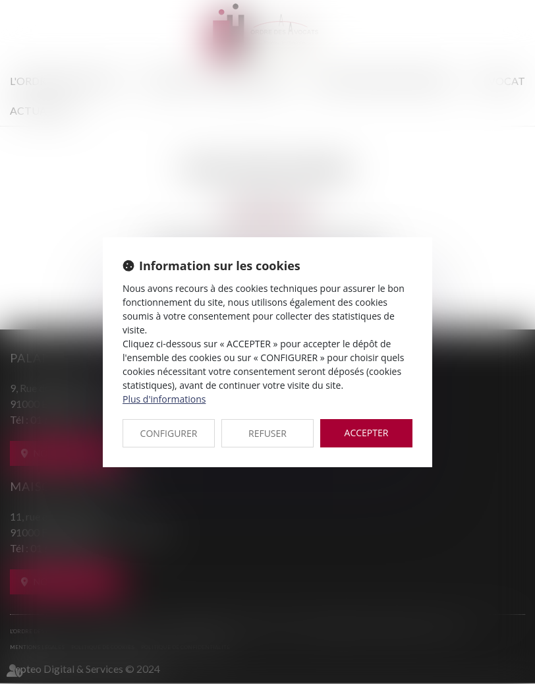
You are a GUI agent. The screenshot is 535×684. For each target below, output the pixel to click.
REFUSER (267, 433)
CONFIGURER (169, 433)
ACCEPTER (367, 432)
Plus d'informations (164, 399)
